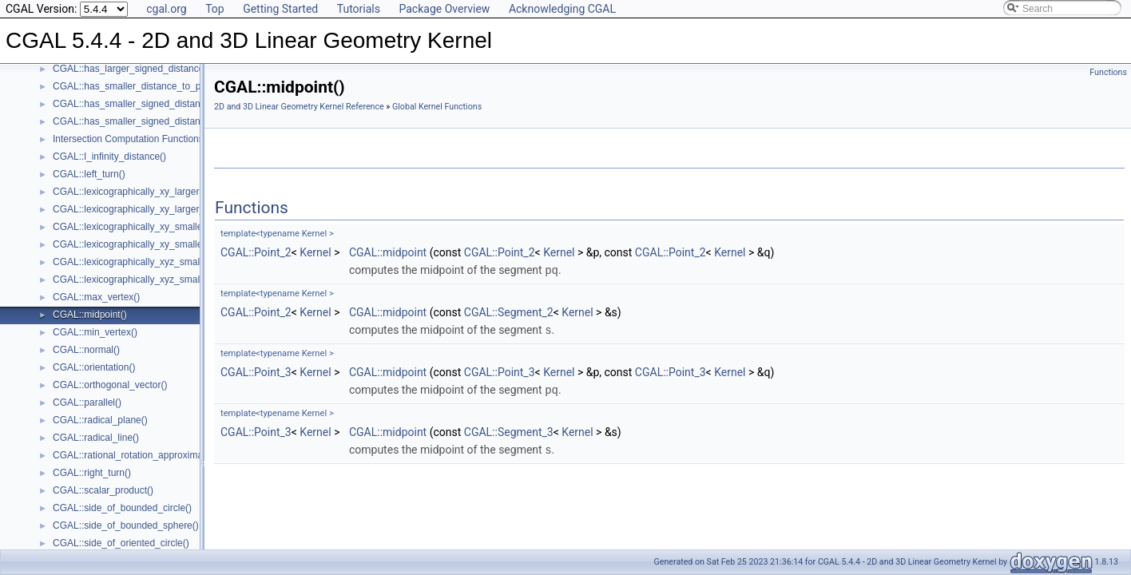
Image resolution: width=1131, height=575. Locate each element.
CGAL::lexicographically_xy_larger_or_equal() (150, 209)
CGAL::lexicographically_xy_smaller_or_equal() (154, 244)
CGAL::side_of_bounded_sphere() (126, 525)
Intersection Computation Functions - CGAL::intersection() (176, 139)
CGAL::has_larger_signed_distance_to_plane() (152, 68)
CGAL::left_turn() (89, 174)
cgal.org (166, 8)
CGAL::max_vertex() (96, 297)
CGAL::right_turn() (92, 472)
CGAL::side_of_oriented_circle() (121, 543)
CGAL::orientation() (94, 367)
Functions (1108, 72)
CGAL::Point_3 (256, 370)
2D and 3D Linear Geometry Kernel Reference (299, 106)
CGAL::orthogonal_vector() (110, 385)
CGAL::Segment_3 (509, 429)
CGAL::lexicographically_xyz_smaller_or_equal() (156, 279)
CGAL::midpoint (388, 252)
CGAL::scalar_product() (103, 490)
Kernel (315, 252)
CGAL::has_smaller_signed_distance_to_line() (151, 103)
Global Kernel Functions (437, 106)
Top (214, 8)
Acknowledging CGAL (562, 8)
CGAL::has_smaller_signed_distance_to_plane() (156, 121)
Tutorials (358, 8)
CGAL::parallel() (87, 402)
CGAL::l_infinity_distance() (109, 156)
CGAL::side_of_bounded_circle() (122, 508)
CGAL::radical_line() (96, 437)
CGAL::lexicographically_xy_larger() (129, 191)
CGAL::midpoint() (90, 314)
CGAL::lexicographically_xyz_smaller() (134, 262)
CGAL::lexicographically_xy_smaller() (132, 226)
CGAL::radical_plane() (100, 420)
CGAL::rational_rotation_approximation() (138, 455)
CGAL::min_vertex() (95, 332)
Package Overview (444, 8)
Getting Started (280, 8)
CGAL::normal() (86, 349)
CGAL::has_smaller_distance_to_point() (138, 86)
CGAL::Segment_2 (509, 311)
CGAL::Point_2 (256, 252)
